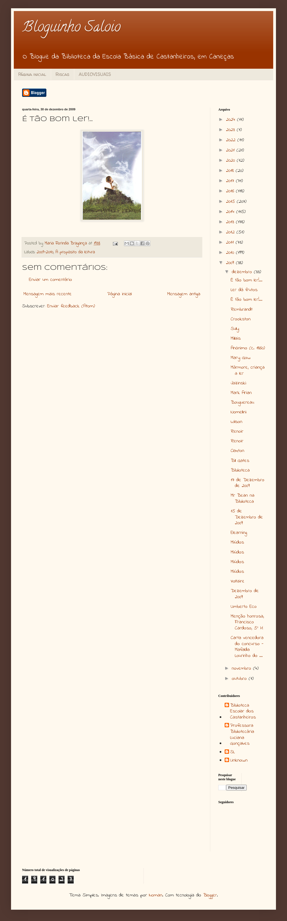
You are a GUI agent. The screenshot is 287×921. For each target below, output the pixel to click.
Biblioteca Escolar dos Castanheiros (243, 712)
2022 (231, 140)
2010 (231, 252)
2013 (231, 222)
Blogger (210, 895)
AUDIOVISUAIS (95, 74)
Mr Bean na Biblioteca (242, 498)
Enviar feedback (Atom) (71, 306)
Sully (235, 328)
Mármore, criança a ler (248, 370)
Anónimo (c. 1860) (248, 348)
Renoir (237, 431)
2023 (231, 130)
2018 (231, 170)
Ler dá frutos (244, 290)
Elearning (239, 532)
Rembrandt (242, 309)
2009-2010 (45, 252)
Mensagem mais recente (47, 294)
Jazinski (238, 383)
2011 (231, 242)
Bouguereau (242, 402)
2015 (231, 201)
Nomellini (238, 412)
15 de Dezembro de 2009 (247, 517)
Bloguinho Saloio (71, 28)
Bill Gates (240, 460)
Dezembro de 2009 (245, 594)
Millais (236, 338)
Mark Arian (241, 392)
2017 (231, 181)
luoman (155, 895)
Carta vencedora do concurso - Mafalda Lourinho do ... (247, 646)
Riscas (62, 74)
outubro (240, 678)
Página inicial (32, 74)
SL (232, 752)
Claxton (237, 450)
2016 (231, 191)
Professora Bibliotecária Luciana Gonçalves (242, 735)
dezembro (243, 272)
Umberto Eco (244, 606)
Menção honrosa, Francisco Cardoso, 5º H (247, 622)
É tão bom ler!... (246, 280)
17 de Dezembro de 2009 (247, 483)
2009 (231, 263)
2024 (231, 119)
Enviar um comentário (50, 279)
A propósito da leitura (75, 252)
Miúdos (237, 542)
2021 (231, 150)
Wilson (236, 421)
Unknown (239, 761)
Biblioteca (240, 470)
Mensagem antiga (183, 294)
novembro (242, 668)
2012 (231, 232)
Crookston (241, 319)
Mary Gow (241, 357)
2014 (231, 211)
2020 (231, 160)
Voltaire (238, 581)
